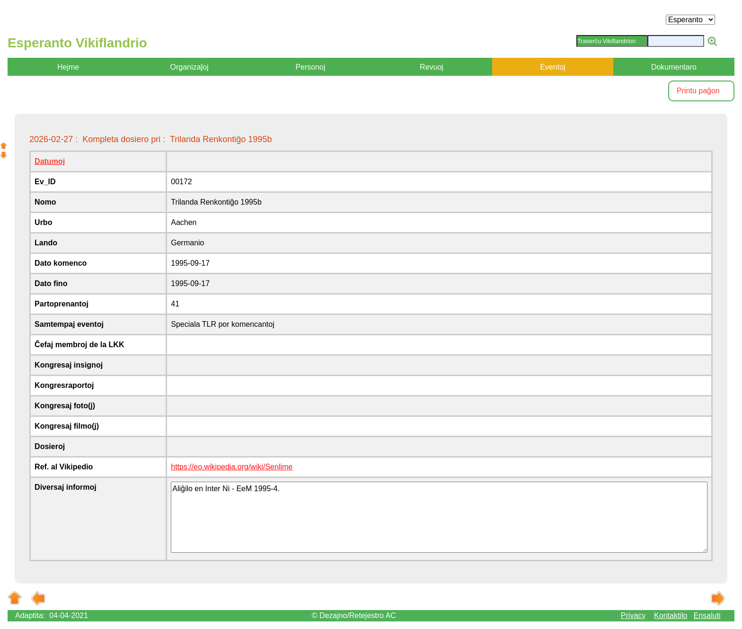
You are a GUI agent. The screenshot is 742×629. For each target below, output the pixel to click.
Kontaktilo (670, 615)
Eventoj (552, 67)
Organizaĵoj (189, 67)
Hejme (68, 67)
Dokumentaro (674, 67)
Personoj (310, 67)
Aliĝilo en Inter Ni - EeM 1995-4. (439, 517)
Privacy (633, 615)
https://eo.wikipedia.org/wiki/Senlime (231, 467)
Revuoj (431, 67)
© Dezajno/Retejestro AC (354, 615)
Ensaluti (707, 615)
